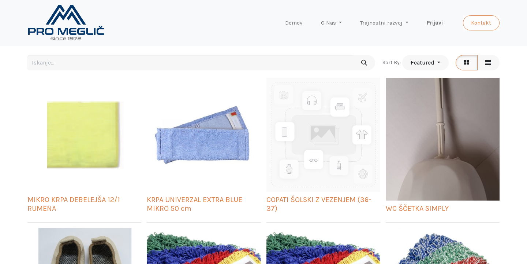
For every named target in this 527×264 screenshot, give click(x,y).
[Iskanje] (364, 62)
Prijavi (435, 22)
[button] (425, 62)
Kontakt (481, 22)
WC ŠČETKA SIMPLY (417, 208)
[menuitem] (294, 22)
